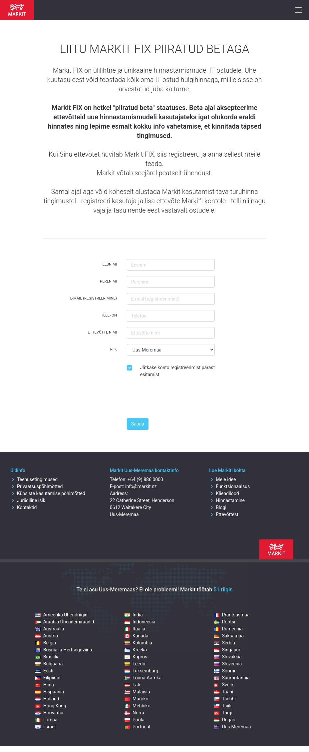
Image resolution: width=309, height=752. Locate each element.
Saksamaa (229, 635)
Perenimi (108, 281)
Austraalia (49, 628)
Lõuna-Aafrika (143, 677)
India (134, 614)
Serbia (224, 642)
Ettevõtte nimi (102, 332)
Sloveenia (228, 663)
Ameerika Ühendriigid (61, 614)
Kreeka (136, 649)
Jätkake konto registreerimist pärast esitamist (177, 371)
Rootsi (224, 621)
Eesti (44, 670)
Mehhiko (138, 705)
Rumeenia (228, 628)
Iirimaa (46, 719)
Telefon (109, 315)
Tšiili (222, 705)
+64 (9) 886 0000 (145, 479)
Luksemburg (141, 670)
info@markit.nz (141, 486)
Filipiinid (48, 677)
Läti (132, 684)
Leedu (135, 663)
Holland (47, 698)
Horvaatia (49, 712)
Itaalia (135, 628)
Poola (135, 719)
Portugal (137, 726)
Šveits (224, 684)
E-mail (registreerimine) (93, 298)
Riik (113, 349)
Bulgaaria (49, 663)
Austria (46, 635)
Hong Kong (50, 705)
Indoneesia (140, 621)
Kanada (136, 635)
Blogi (217, 507)
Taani (223, 691)
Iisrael (45, 726)
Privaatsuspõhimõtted (36, 486)
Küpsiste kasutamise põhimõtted (47, 493)
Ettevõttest (223, 514)
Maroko (137, 698)
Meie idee (222, 479)
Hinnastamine (227, 500)
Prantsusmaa (232, 614)
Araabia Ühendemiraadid (64, 621)
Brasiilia (47, 656)
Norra (134, 712)
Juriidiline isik (27, 500)
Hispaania (49, 691)
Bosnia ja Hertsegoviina (63, 649)
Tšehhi (225, 698)
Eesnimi (110, 264)
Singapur (227, 649)
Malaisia (137, 691)
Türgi (223, 712)
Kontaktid (23, 507)
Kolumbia (138, 642)
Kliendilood (224, 493)
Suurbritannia (232, 677)
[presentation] (177, 400)
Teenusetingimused (34, 479)
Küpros (136, 656)
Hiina (44, 684)
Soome (225, 670)
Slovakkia (228, 656)
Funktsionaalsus (229, 486)
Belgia (45, 642)
